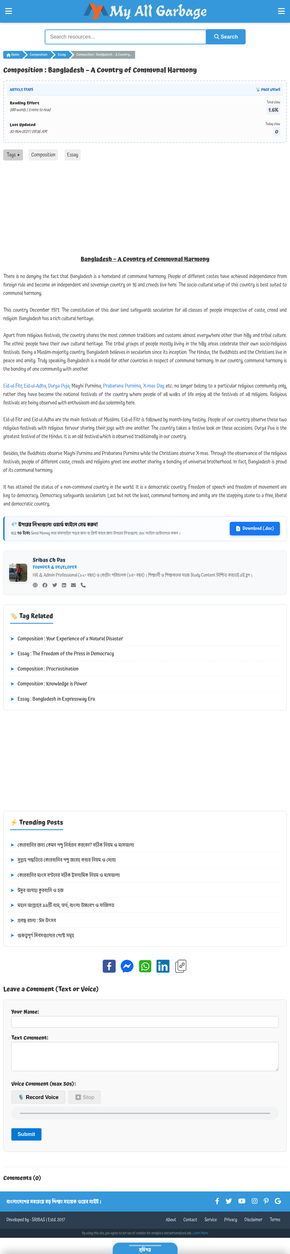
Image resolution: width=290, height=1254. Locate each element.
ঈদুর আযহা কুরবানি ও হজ (37, 890)
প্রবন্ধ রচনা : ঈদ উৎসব (33, 920)
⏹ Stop (84, 1102)
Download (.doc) (255, 528)
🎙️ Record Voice (38, 1102)
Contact (190, 1224)
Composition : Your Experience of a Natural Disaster (66, 638)
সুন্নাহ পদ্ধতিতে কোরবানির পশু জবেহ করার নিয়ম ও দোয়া (63, 860)
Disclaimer (253, 1224)
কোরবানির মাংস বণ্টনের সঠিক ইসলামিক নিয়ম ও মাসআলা (65, 875)
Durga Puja (58, 385)
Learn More (200, 1238)
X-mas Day (153, 385)
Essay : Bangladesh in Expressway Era (52, 699)
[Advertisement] (145, 208)
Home (12, 54)
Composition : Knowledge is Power (48, 684)
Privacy (230, 1224)
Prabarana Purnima (122, 385)
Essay (62, 54)
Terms (275, 1224)
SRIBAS (38, 1224)
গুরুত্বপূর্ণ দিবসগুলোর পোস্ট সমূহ (42, 935)
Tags (13, 154)
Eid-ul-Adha (35, 385)
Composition (38, 54)
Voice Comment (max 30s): (43, 1088)
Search (225, 36)
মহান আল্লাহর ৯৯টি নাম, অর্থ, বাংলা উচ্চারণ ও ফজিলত (62, 905)
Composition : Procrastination (44, 668)
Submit (26, 1139)
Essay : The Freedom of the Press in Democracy (62, 654)
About (171, 1224)
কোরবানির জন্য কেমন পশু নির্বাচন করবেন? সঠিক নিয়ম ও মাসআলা (72, 844)
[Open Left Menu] (8, 11)
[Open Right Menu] (281, 11)
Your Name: (145, 1017)
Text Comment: (145, 1054)
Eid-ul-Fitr (12, 385)
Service (210, 1224)
